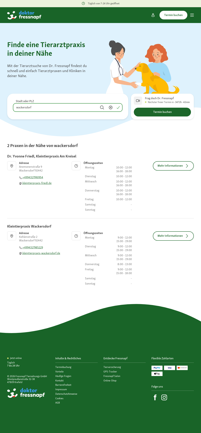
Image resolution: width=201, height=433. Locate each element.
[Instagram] (164, 397)
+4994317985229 (31, 247)
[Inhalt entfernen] (110, 107)
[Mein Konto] (153, 15)
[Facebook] (155, 397)
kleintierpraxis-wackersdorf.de (39, 253)
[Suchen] (102, 107)
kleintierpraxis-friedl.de (35, 183)
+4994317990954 (31, 177)
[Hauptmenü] (192, 15)
